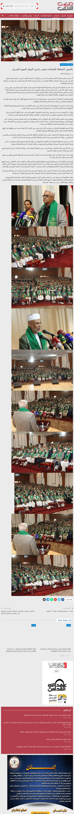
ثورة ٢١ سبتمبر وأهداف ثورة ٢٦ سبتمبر (59, 611)
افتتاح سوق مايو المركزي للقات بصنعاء (58, 739)
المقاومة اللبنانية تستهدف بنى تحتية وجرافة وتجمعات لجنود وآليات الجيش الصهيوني (44, 746)
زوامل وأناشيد (27, 15)
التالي (62, 655)
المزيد (17, 15)
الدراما (36, 15)
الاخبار (64, 15)
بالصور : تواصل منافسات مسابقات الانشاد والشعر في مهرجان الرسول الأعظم (17, 612)
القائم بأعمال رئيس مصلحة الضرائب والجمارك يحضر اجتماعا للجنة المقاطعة (47, 715)
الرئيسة (70, 15)
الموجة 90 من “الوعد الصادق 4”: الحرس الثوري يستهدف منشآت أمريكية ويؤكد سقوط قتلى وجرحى (39, 754)
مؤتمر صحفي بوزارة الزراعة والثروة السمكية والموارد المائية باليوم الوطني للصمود (45, 732)
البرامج (56, 15)
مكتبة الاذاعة (46, 15)
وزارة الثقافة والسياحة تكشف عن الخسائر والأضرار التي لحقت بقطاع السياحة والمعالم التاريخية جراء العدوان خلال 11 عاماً (37, 723)
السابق (68, 655)
